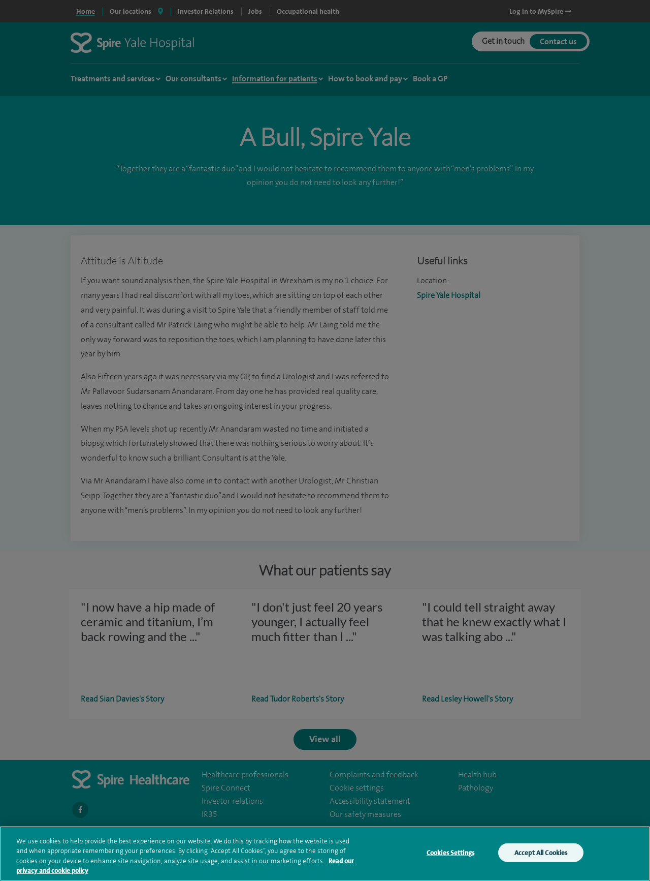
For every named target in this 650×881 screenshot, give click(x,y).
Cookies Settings (450, 858)
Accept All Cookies (540, 858)
